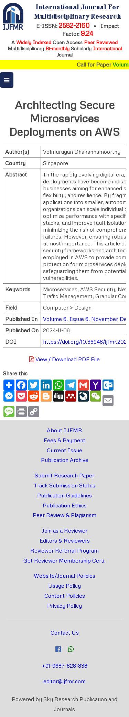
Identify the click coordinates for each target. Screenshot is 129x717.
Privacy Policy (64, 605)
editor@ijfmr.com (64, 681)
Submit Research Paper (64, 475)
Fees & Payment (64, 440)
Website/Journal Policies (64, 575)
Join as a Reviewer (64, 530)
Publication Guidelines (64, 495)
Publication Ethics (65, 505)
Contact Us (65, 632)
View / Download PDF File (64, 359)
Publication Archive (64, 459)
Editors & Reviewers (65, 540)
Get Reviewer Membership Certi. (64, 560)
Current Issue (64, 450)
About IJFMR (64, 430)
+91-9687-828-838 (64, 665)
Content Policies (64, 595)
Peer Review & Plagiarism (64, 515)
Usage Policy (64, 585)
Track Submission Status (64, 485)
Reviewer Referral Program (64, 550)
